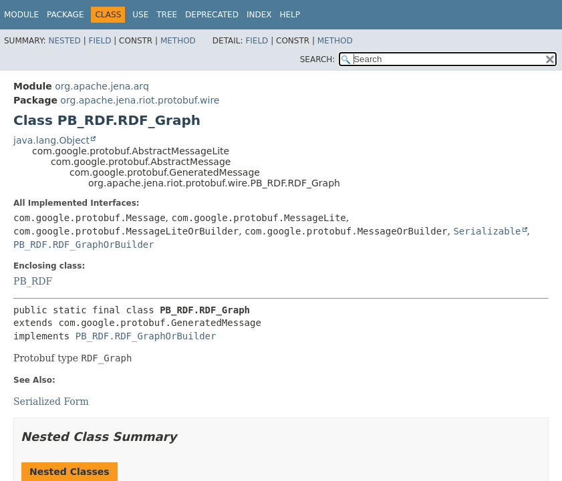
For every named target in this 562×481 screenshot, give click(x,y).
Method (178, 40)
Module (21, 14)
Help (289, 14)
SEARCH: (317, 59)
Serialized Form (51, 401)
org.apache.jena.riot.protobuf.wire (139, 100)
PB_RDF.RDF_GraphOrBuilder (83, 244)
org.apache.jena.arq (101, 86)
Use (140, 14)
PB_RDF (32, 281)
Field (99, 40)
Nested (64, 40)
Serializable (487, 231)
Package (65, 14)
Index (259, 14)
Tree (166, 14)
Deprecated (212, 14)
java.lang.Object (51, 140)
